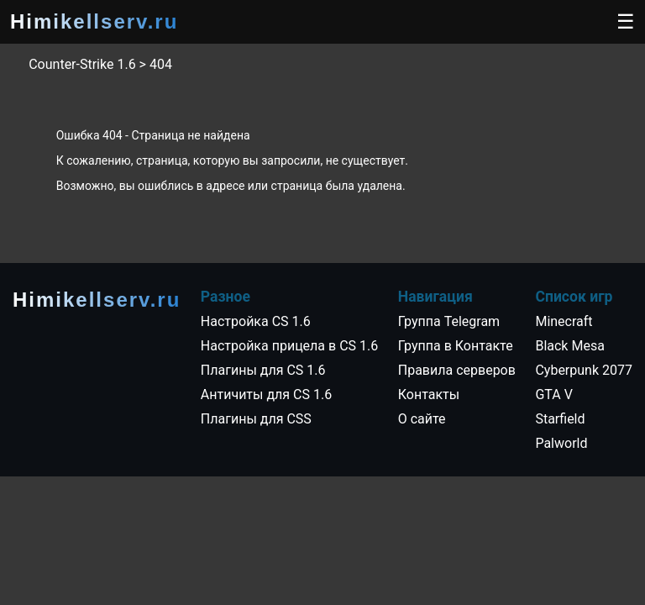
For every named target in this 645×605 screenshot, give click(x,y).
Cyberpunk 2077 (583, 370)
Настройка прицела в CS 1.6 (289, 346)
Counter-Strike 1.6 (82, 64)
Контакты (428, 394)
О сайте (422, 419)
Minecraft (563, 321)
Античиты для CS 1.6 (266, 394)
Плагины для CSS (256, 419)
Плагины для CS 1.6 (263, 370)
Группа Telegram (449, 321)
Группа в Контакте (455, 346)
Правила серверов (457, 370)
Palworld (561, 443)
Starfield (560, 419)
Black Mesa (569, 346)
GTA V (553, 394)
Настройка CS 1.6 (256, 321)
